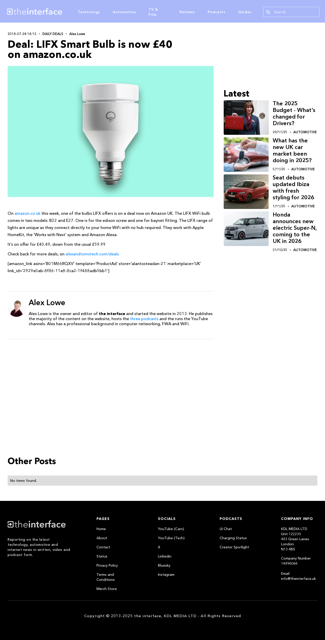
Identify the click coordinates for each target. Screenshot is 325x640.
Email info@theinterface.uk (298, 576)
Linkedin (164, 556)
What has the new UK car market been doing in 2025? (292, 150)
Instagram (166, 574)
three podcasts (144, 318)
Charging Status (233, 538)
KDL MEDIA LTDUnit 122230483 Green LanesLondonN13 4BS (295, 539)
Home (101, 529)
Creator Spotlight (234, 547)
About (101, 538)
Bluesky (164, 565)
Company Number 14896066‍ (296, 561)
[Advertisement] (111, 382)
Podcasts (216, 12)
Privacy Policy (107, 565)
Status (101, 556)
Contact (103, 547)
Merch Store (106, 588)
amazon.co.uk (27, 213)
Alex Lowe (77, 34)
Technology (89, 12)
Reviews (187, 12)
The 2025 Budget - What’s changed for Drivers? (294, 113)
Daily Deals (52, 34)
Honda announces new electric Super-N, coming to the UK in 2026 (295, 227)
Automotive (124, 12)
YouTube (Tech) (171, 538)
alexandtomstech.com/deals (92, 253)
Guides (245, 12)
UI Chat (226, 529)
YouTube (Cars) (171, 529)
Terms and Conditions (105, 577)
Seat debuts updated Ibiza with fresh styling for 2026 (293, 187)
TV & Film (153, 12)
